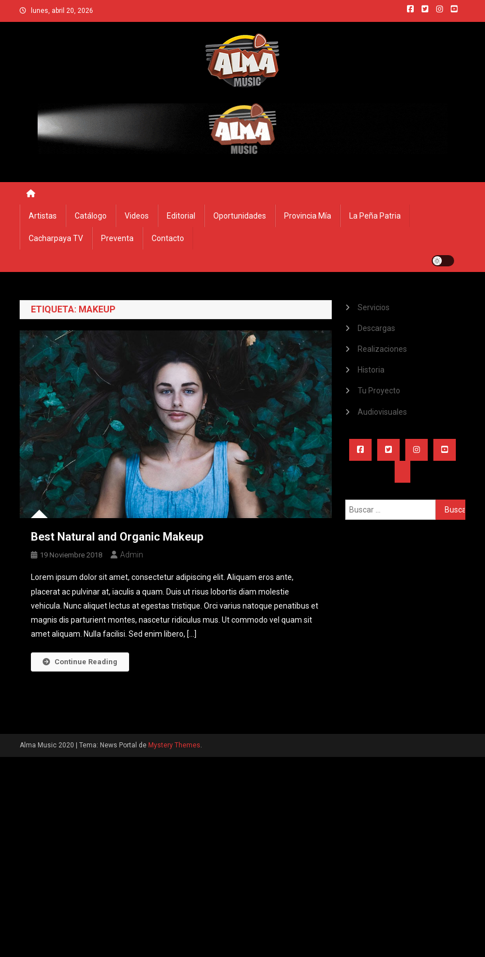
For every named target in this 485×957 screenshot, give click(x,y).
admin (131, 554)
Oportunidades (239, 215)
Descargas (376, 328)
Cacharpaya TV (56, 238)
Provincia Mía (307, 215)
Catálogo (91, 215)
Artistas (43, 215)
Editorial (181, 215)
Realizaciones (382, 348)
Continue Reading (80, 661)
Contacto (168, 238)
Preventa (117, 238)
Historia (371, 369)
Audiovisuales (382, 411)
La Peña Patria (375, 215)
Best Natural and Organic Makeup (117, 536)
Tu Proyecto (379, 390)
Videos (137, 215)
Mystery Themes (174, 745)
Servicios (374, 307)
